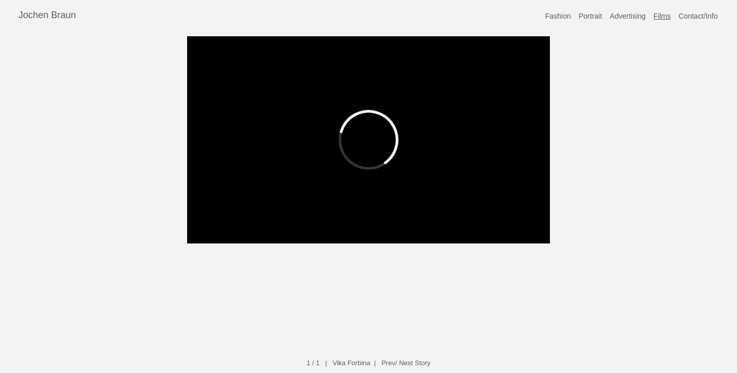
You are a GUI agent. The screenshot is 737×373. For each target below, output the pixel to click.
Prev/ (389, 363)
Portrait (590, 16)
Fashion (558, 16)
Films (662, 16)
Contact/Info (698, 16)
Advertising (628, 16)
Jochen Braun (47, 15)
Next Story (415, 363)
